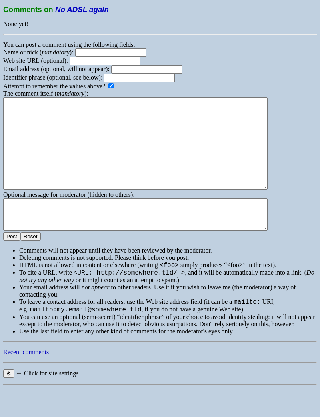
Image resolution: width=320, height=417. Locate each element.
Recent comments (26, 380)
